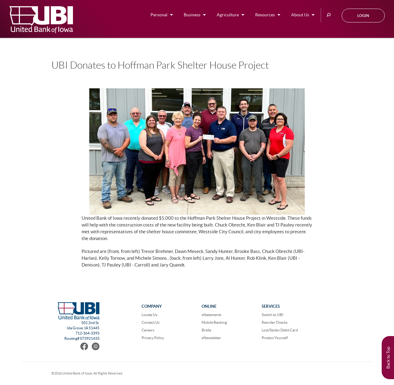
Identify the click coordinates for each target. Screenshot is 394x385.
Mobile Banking (214, 322)
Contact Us (150, 322)
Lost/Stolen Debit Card (280, 330)
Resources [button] (265, 14)
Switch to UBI (272, 315)
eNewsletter (211, 338)
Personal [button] (159, 14)
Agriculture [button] (228, 14)
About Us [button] (300, 14)
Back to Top (388, 358)
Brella (206, 330)
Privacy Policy (153, 338)
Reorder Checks (274, 322)
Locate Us (149, 315)
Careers (148, 330)
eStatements (211, 315)
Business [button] (192, 14)
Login (363, 16)
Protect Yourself (275, 338)
